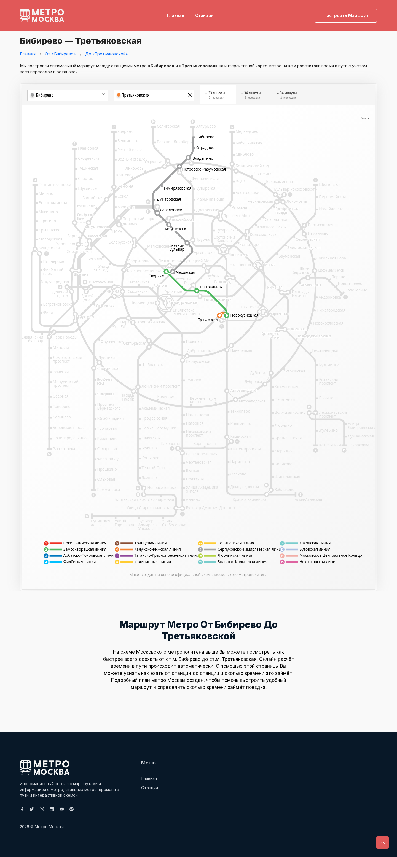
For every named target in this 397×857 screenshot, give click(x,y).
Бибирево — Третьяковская (91, 40)
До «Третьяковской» (106, 53)
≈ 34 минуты (251, 96)
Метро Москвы (49, 826)
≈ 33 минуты (215, 96)
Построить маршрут (345, 12)
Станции (204, 12)
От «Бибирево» (60, 53)
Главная (175, 12)
